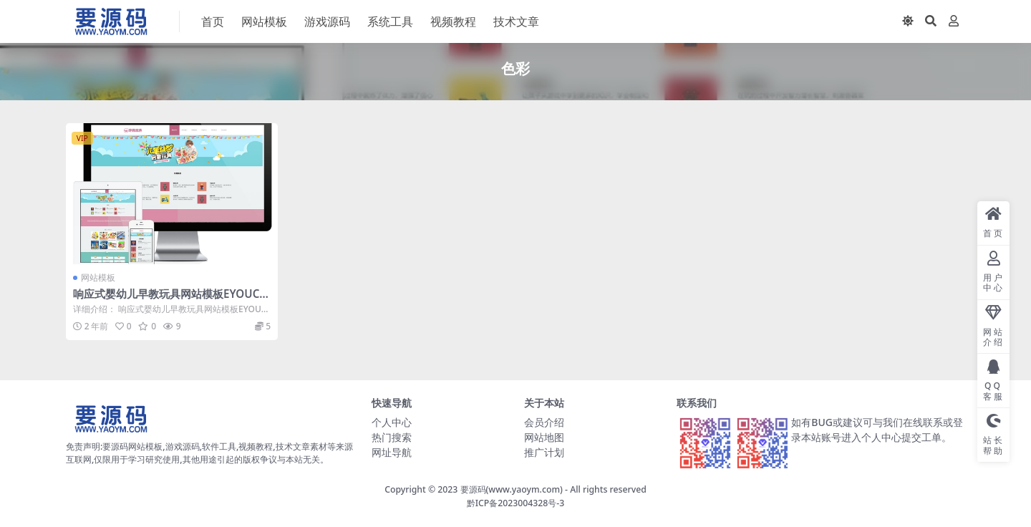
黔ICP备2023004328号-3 (516, 503)
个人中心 (392, 422)
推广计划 (544, 452)
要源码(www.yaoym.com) (511, 489)
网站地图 (544, 437)
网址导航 (392, 452)
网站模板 (98, 277)
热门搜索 (392, 437)
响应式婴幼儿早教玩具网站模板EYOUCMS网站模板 (171, 300)
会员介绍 (544, 422)
